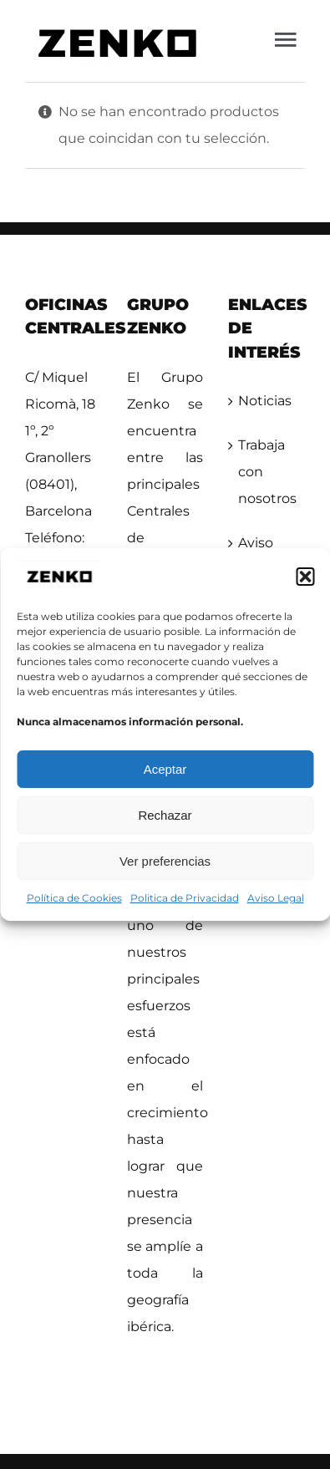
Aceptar (165, 769)
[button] (305, 576)
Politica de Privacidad (184, 898)
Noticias (265, 401)
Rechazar (164, 815)
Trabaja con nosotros (267, 471)
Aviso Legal (275, 898)
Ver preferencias (165, 861)
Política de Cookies (74, 898)
